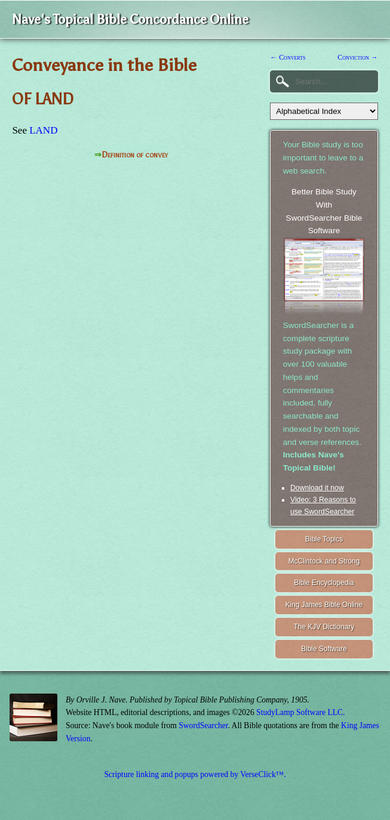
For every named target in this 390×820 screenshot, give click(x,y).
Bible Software (324, 649)
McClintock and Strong (324, 561)
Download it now (317, 488)
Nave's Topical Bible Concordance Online (130, 19)
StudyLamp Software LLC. (300, 712)
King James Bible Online (324, 605)
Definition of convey (135, 155)
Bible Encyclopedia (324, 582)
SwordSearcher (203, 725)
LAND (43, 130)
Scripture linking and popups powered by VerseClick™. (194, 774)
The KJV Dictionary (324, 627)
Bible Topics (324, 539)
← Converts (287, 57)
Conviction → (357, 57)
